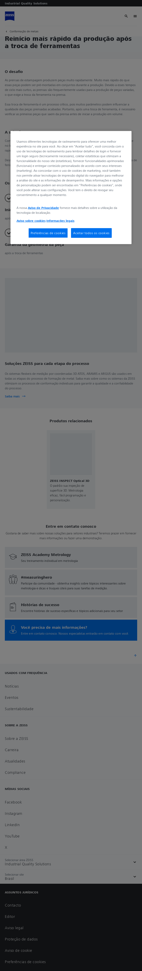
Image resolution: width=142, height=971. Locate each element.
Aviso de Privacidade (43, 207)
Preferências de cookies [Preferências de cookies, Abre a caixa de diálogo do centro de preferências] (48, 233)
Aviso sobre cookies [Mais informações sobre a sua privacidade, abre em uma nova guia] (31, 220)
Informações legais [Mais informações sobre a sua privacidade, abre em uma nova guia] (60, 220)
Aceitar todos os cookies (91, 233)
